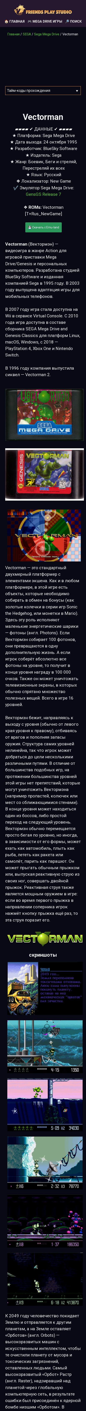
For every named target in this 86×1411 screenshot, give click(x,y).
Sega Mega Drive (46, 34)
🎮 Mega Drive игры (45, 21)
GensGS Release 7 (43, 194)
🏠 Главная (14, 21)
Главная (13, 34)
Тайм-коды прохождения (28, 90)
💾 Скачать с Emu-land (43, 227)
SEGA (27, 34)
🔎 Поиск (73, 21)
